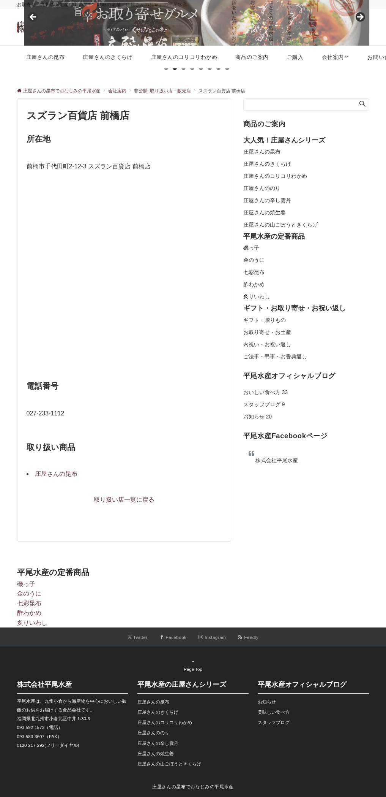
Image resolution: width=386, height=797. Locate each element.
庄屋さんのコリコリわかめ (275, 176)
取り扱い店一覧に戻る (124, 499)
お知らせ (257, 417)
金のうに (254, 260)
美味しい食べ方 (274, 712)
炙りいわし (256, 296)
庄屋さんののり (261, 188)
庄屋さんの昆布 (56, 474)
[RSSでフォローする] (248, 637)
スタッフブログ (264, 404)
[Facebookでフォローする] (173, 637)
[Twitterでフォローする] (138, 637)
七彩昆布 (254, 272)
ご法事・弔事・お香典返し (275, 356)
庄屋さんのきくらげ (267, 164)
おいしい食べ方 (265, 392)
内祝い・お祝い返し (267, 344)
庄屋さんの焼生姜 (264, 212)
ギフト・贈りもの (264, 320)
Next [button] (360, 17)
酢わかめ (254, 284)
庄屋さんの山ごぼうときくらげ (280, 225)
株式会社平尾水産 (276, 460)
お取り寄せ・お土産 (267, 332)
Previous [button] (33, 17)
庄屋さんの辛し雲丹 (267, 200)
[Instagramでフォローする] (212, 637)
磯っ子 (251, 248)
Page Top (193, 665)
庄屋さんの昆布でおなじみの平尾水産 (193, 786)
